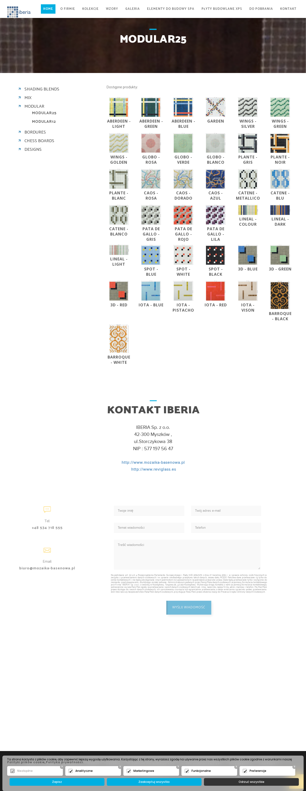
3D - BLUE (248, 269)
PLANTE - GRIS (247, 159)
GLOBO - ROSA (151, 159)
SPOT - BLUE (151, 271)
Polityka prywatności (64, 762)
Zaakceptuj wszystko (154, 782)
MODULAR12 (44, 121)
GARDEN (215, 121)
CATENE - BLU (280, 195)
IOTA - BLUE (151, 305)
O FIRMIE (67, 8)
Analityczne (84, 771)
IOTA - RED (216, 305)
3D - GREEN (280, 269)
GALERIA (132, 8)
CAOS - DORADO (183, 195)
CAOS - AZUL (215, 195)
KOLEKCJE (90, 8)
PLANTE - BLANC (118, 195)
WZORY (112, 8)
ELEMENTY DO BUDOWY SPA (170, 8)
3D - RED (118, 305)
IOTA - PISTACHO (183, 307)
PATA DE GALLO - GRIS (151, 234)
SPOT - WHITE (183, 271)
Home (48, 8)
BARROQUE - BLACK (280, 316)
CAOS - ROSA (151, 195)
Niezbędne (25, 771)
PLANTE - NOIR (280, 159)
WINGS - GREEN (280, 123)
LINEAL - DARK (280, 221)
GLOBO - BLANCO (215, 159)
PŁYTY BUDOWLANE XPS (222, 8)
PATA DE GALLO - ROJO (183, 234)
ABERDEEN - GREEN (151, 123)
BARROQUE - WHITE (119, 359)
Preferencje (258, 771)
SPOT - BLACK (216, 271)
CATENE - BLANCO (118, 231)
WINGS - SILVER (248, 123)
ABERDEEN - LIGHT (119, 123)
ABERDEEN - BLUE (183, 123)
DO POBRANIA (261, 8)
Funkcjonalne (201, 771)
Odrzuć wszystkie (251, 782)
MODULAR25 (44, 113)
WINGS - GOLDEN (118, 159)
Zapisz (57, 782)
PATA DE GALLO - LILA (215, 234)
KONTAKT (288, 8)
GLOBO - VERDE (183, 159)
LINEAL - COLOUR (248, 221)
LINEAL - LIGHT (119, 261)
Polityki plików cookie (26, 762)
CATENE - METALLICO (248, 195)
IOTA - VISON (248, 307)
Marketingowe (143, 771)
